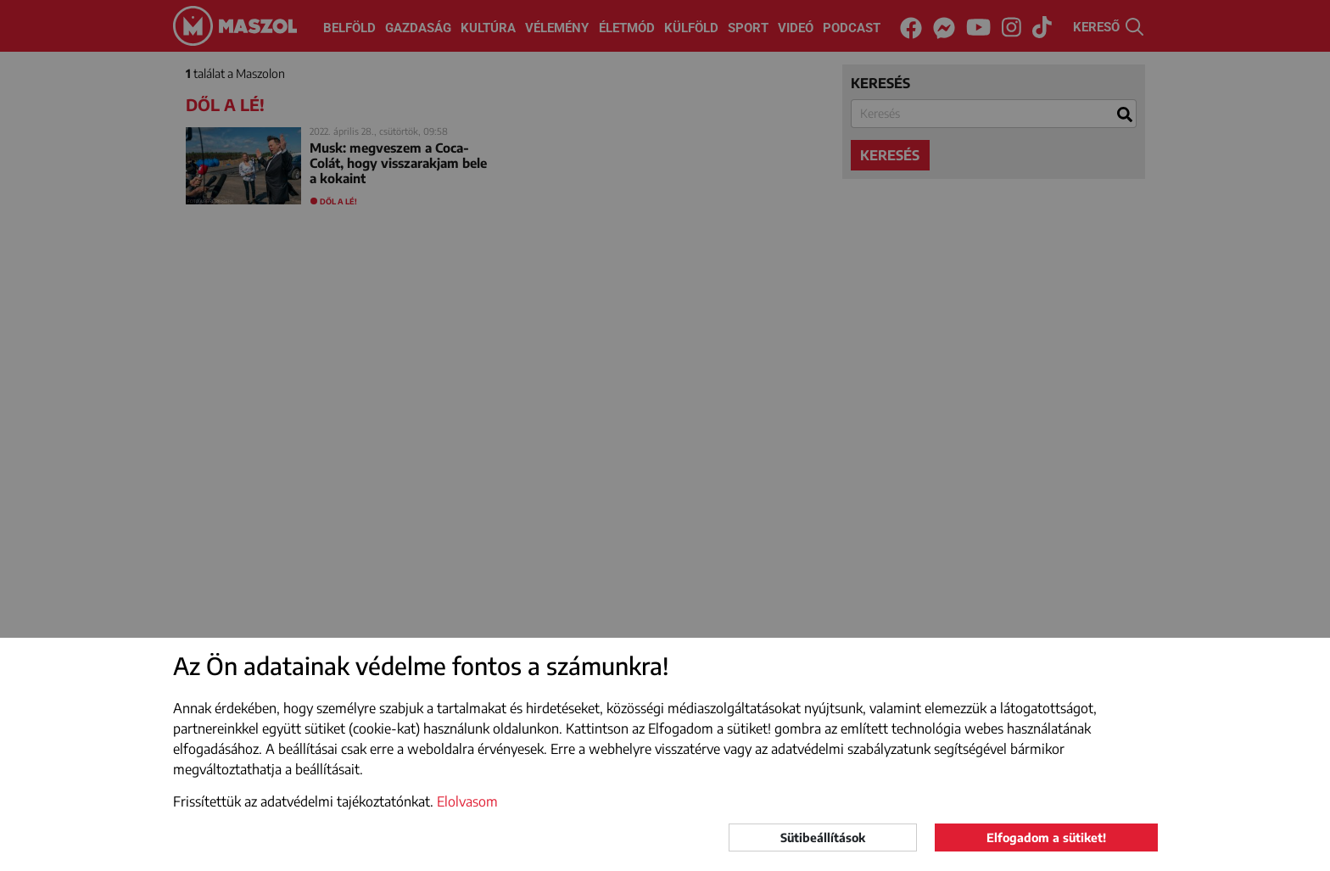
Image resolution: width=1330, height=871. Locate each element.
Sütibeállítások (822, 837)
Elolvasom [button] (467, 801)
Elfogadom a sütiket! (1046, 837)
